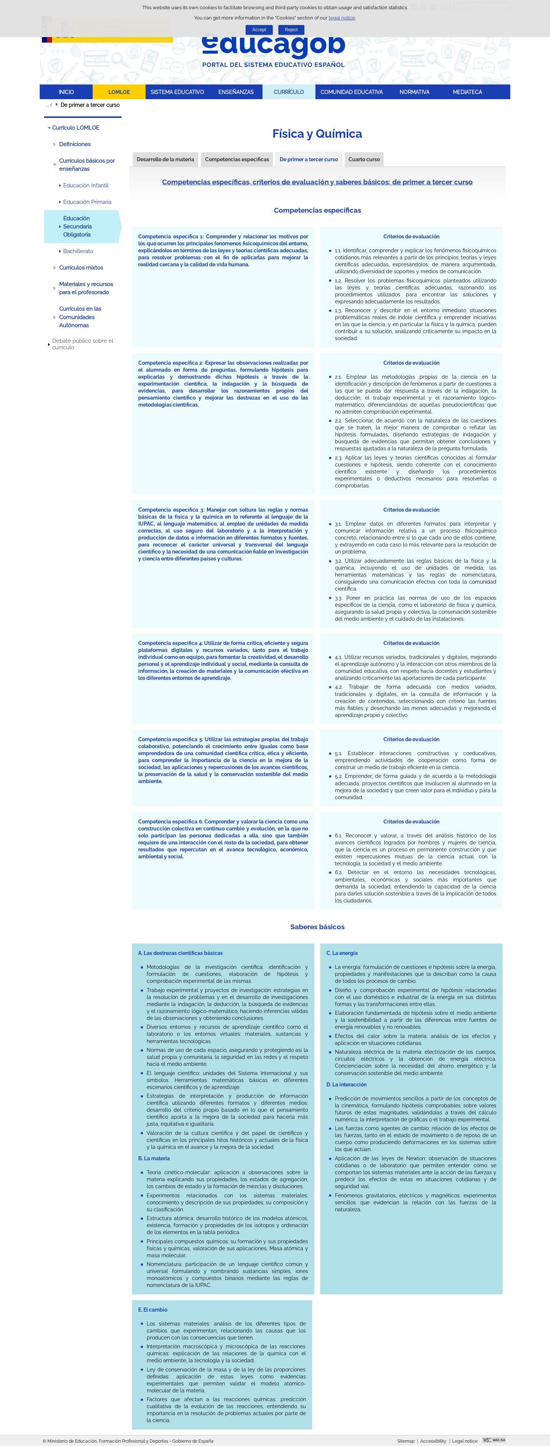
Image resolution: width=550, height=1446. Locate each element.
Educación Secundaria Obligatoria (77, 226)
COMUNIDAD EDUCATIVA (352, 92)
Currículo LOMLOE (75, 128)
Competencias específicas (237, 159)
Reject (291, 29)
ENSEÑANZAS (236, 92)
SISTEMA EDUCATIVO (177, 92)
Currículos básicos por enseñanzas (87, 165)
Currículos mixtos (81, 267)
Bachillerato (78, 251)
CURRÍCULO (289, 92)
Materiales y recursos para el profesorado (86, 288)
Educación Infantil (85, 185)
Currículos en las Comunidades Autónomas (80, 317)
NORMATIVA (414, 92)
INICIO (66, 92)
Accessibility (433, 1441)
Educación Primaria (87, 202)
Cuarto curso (364, 159)
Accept (259, 29)
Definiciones (74, 144)
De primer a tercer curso (309, 159)
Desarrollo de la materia (165, 159)
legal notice (342, 18)
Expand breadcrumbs (48, 104)
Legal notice (465, 1441)
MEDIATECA (467, 92)
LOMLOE (119, 92)
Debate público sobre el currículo (82, 344)
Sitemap (405, 1441)
